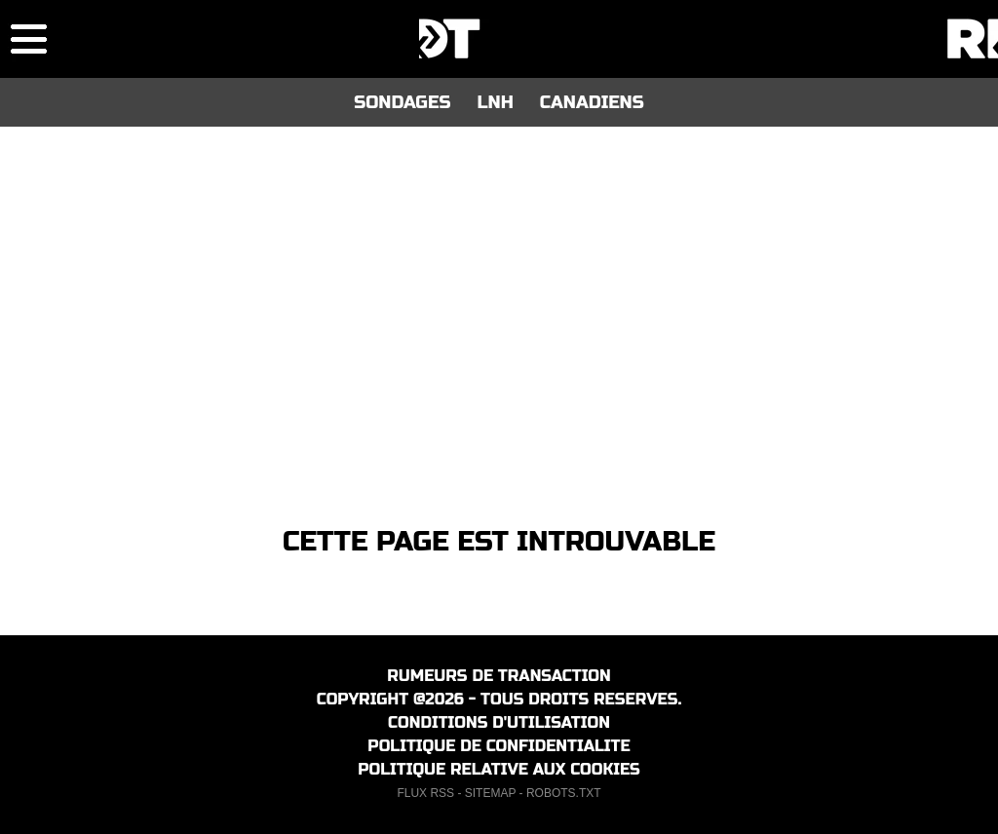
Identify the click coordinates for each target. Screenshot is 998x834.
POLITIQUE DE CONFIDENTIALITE (498, 746)
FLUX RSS (425, 793)
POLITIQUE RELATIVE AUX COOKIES (499, 769)
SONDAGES (402, 102)
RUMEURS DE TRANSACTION (498, 675)
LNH (495, 102)
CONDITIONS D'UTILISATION (499, 722)
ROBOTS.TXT (563, 793)
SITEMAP (490, 793)
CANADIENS (592, 102)
